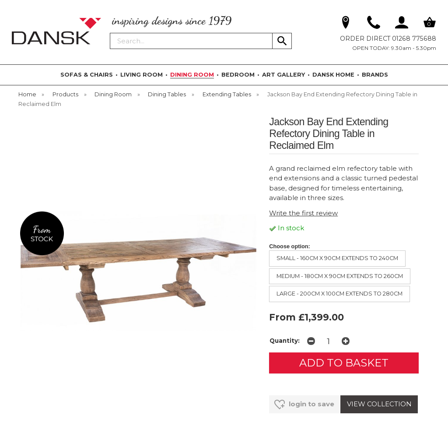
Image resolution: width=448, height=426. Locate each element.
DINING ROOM (192, 74)
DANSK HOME (333, 74)
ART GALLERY (283, 74)
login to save (304, 404)
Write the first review (303, 213)
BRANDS (375, 74)
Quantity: (285, 340)
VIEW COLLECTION (379, 404)
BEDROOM (238, 74)
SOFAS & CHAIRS (86, 74)
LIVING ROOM (141, 74)
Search (110, 32)
